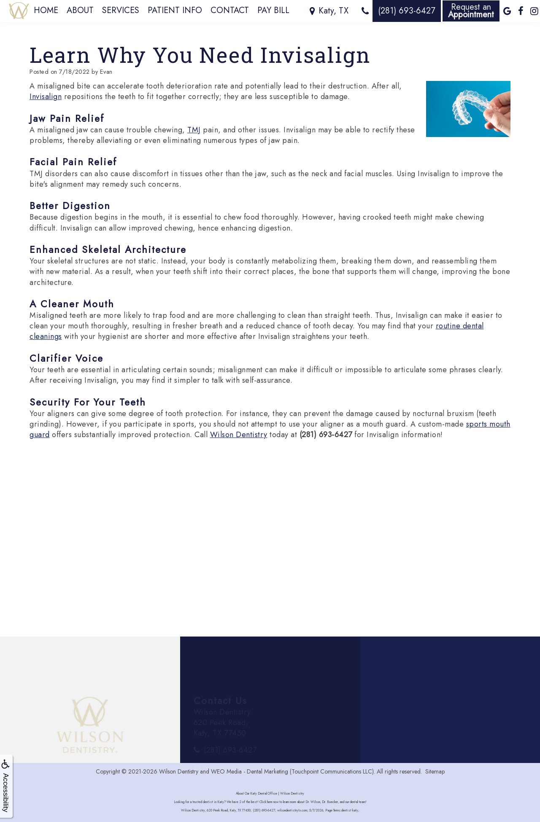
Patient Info (175, 10)
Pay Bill (273, 10)
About (80, 10)
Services (120, 10)
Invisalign (46, 96)
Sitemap (435, 771)
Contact (230, 10)
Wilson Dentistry (238, 434)
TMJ (194, 129)
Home (46, 10)
